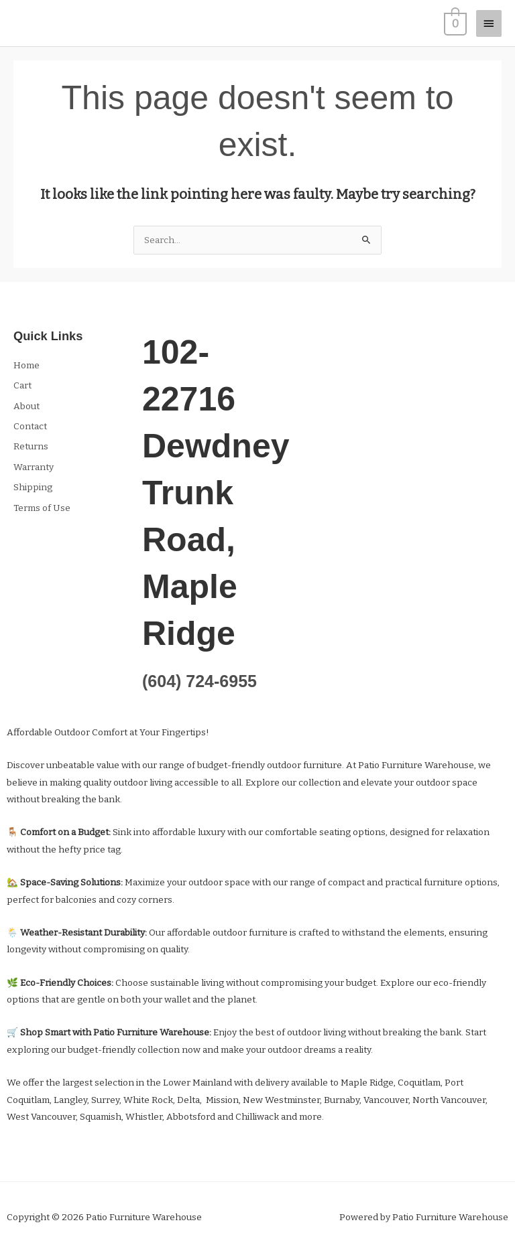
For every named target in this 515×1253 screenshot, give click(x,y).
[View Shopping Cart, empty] (454, 23)
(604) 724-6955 (199, 681)
